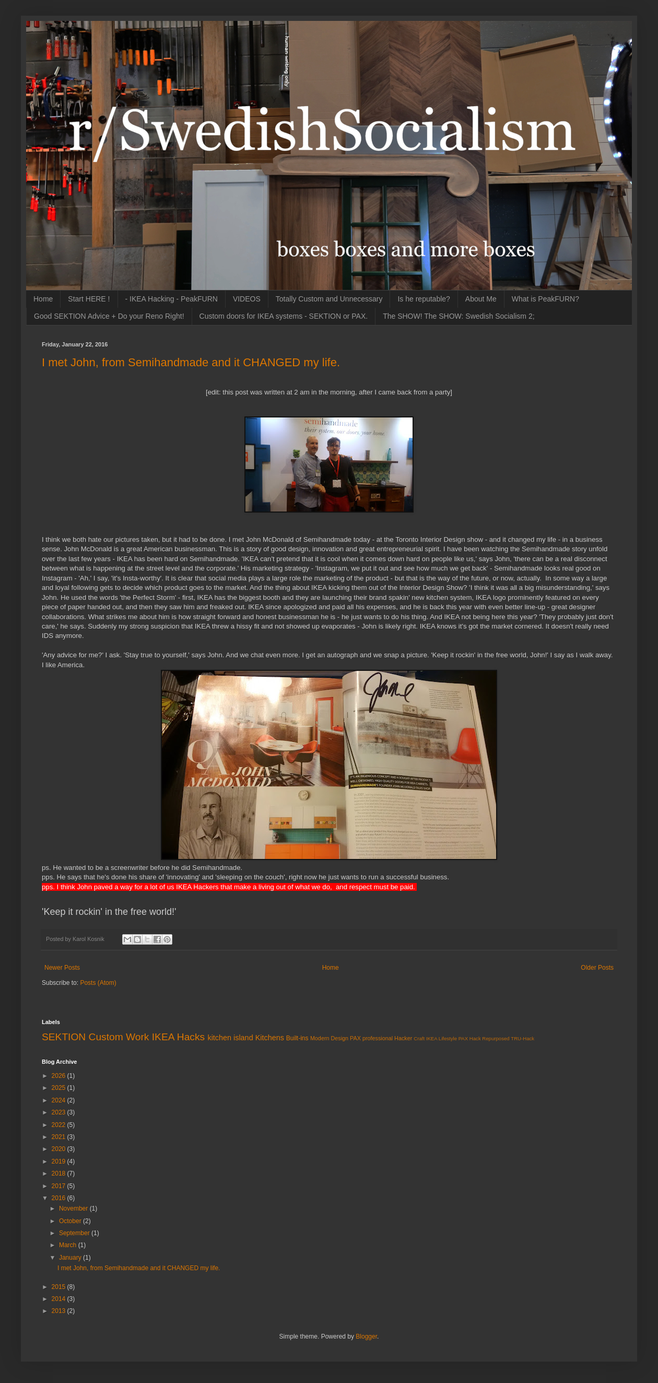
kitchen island (230, 1037)
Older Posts (597, 967)
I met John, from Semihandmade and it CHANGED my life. (191, 362)
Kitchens (269, 1037)
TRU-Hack (522, 1038)
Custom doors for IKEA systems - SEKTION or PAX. (283, 316)
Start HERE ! (89, 299)
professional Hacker (387, 1038)
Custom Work (119, 1036)
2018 (59, 1173)
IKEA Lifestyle (441, 1038)
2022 (59, 1125)
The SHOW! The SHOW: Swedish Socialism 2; (458, 316)
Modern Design (329, 1038)
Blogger (366, 1336)
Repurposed (495, 1038)
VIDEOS (247, 299)
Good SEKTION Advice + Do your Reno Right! (109, 316)
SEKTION (64, 1036)
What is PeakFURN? (545, 299)
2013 (59, 1311)
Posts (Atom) (98, 982)
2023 (59, 1112)
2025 (59, 1087)
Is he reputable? (423, 299)
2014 (59, 1299)
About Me (481, 299)
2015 (59, 1287)
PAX (355, 1038)
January (71, 1257)
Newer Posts (62, 967)
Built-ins (297, 1038)
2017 (59, 1186)
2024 (59, 1100)
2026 (59, 1075)
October (71, 1221)
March (68, 1245)
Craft (419, 1038)
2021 (59, 1137)
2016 (59, 1198)
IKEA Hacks (178, 1036)
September (75, 1233)
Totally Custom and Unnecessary (329, 299)
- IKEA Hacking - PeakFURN (171, 299)
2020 (59, 1149)
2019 (59, 1161)
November (74, 1208)
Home (43, 299)
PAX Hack (470, 1038)
